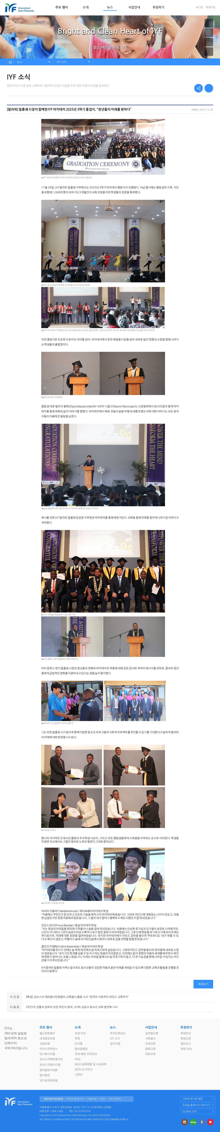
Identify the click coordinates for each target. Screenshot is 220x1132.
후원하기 (158, 7)
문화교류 (150, 1048)
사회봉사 (150, 1038)
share (198, 88)
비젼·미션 (80, 1033)
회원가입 (211, 7)
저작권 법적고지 (75, 1099)
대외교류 (150, 1054)
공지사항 (115, 1043)
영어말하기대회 (49, 1070)
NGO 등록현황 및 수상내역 (90, 1064)
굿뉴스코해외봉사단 (51, 1059)
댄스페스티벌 (47, 1054)
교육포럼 (45, 1043)
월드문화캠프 (47, 1033)
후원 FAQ (186, 1048)
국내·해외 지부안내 (86, 1054)
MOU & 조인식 (83, 1069)
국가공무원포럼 (49, 1080)
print (209, 88)
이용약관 (92, 1099)
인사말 (78, 1043)
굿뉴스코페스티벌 (50, 1064)
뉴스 (110, 7)
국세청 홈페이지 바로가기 (196, 1105)
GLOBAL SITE (189, 1111)
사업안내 (134, 7)
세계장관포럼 (47, 1038)
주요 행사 (61, 7)
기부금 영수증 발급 (192, 1099)
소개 (86, 7)
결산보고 (185, 1043)
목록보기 (203, 984)
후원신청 (185, 1038)
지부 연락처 (114, 1099)
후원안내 (185, 1033)
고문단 (78, 1074)
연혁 (77, 1038)
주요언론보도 (117, 1033)
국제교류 (150, 1043)
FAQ (77, 1059)
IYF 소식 (61, 62)
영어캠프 (45, 1075)
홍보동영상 (81, 1048)
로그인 (199, 7)
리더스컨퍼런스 (49, 1048)
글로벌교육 (151, 1033)
